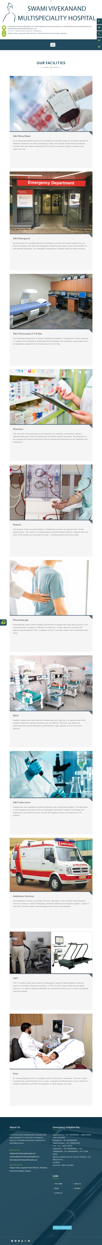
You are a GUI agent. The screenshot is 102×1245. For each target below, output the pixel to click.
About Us (77, 1184)
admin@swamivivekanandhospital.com (78, 26)
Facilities (77, 1188)
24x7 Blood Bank (22, 136)
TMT (15, 978)
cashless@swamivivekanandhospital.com (49, 26)
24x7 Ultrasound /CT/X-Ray (27, 333)
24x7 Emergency (21, 238)
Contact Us (59, 1193)
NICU (16, 715)
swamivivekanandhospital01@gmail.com (21, 29)
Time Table (58, 1184)
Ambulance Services (23, 896)
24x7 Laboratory (22, 802)
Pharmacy (18, 429)
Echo (15, 1073)
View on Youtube (62, 1228)
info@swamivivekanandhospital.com (20, 26)
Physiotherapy (21, 620)
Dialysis (17, 524)
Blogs (57, 1188)
